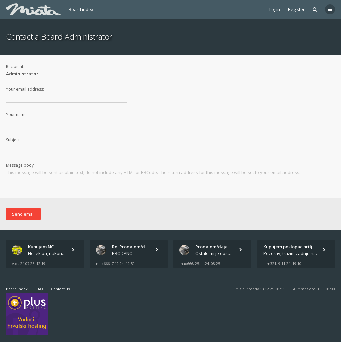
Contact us (60, 288)
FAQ (39, 288)
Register (296, 9)
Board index (81, 9)
